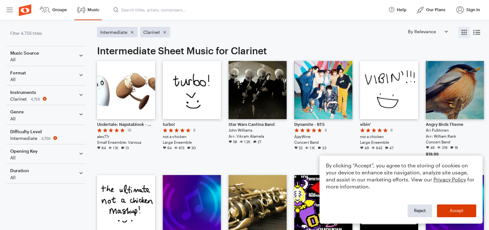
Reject (420, 210)
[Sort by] (428, 31)
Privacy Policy (449, 179)
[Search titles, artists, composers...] (248, 9)
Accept (456, 210)
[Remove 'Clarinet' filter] (47, 99)
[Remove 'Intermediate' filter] (47, 138)
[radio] (464, 32)
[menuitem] (9, 10)
